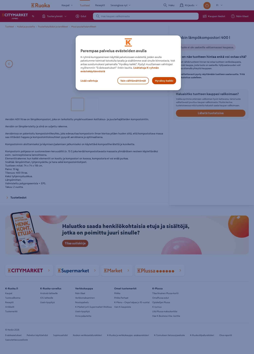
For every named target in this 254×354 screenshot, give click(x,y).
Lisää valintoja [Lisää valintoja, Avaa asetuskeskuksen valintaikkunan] (89, 80)
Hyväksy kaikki (164, 80)
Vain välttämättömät (133, 80)
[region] (128, 62)
